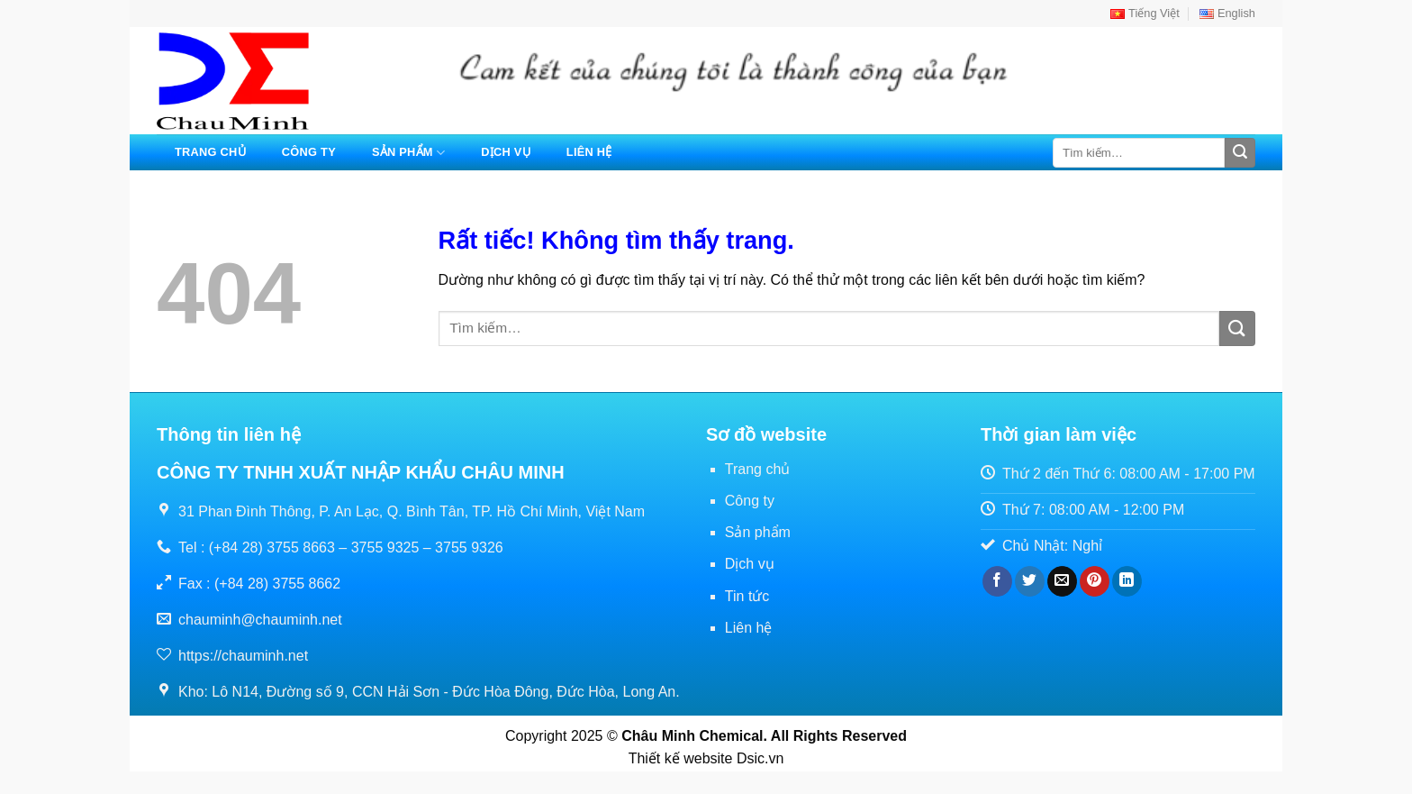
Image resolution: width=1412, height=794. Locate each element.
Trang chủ (210, 152)
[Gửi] (1240, 153)
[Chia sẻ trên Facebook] (997, 581)
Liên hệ (589, 152)
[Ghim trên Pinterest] (1094, 581)
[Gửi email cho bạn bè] (1062, 581)
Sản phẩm (408, 152)
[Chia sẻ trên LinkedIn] (1127, 581)
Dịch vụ (505, 152)
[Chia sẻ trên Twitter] (1030, 581)
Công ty (309, 152)
